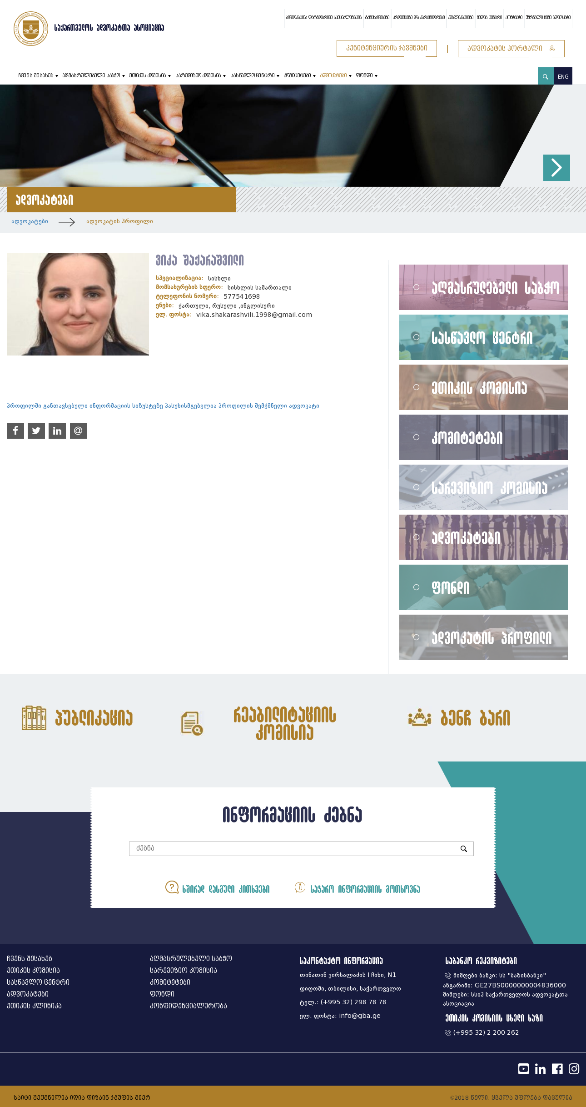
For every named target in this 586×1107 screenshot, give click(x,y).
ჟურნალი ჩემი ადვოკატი (548, 17)
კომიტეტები (297, 76)
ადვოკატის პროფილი (119, 221)
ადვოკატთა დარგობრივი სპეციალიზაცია (324, 17)
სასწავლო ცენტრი (252, 76)
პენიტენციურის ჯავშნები (386, 48)
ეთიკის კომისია (147, 76)
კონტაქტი (514, 17)
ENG (563, 76)
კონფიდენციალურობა (188, 1006)
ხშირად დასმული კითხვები (217, 887)
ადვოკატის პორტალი (511, 49)
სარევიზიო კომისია (198, 76)
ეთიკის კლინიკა (34, 1006)
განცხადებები (377, 17)
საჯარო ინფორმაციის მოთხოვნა (357, 887)
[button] (556, 168)
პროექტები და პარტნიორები (419, 17)
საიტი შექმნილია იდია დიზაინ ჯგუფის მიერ (82, 1098)
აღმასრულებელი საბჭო (91, 76)
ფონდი (364, 76)
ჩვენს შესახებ (35, 76)
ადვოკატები (333, 76)
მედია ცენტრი (489, 17)
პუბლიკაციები (460, 17)
